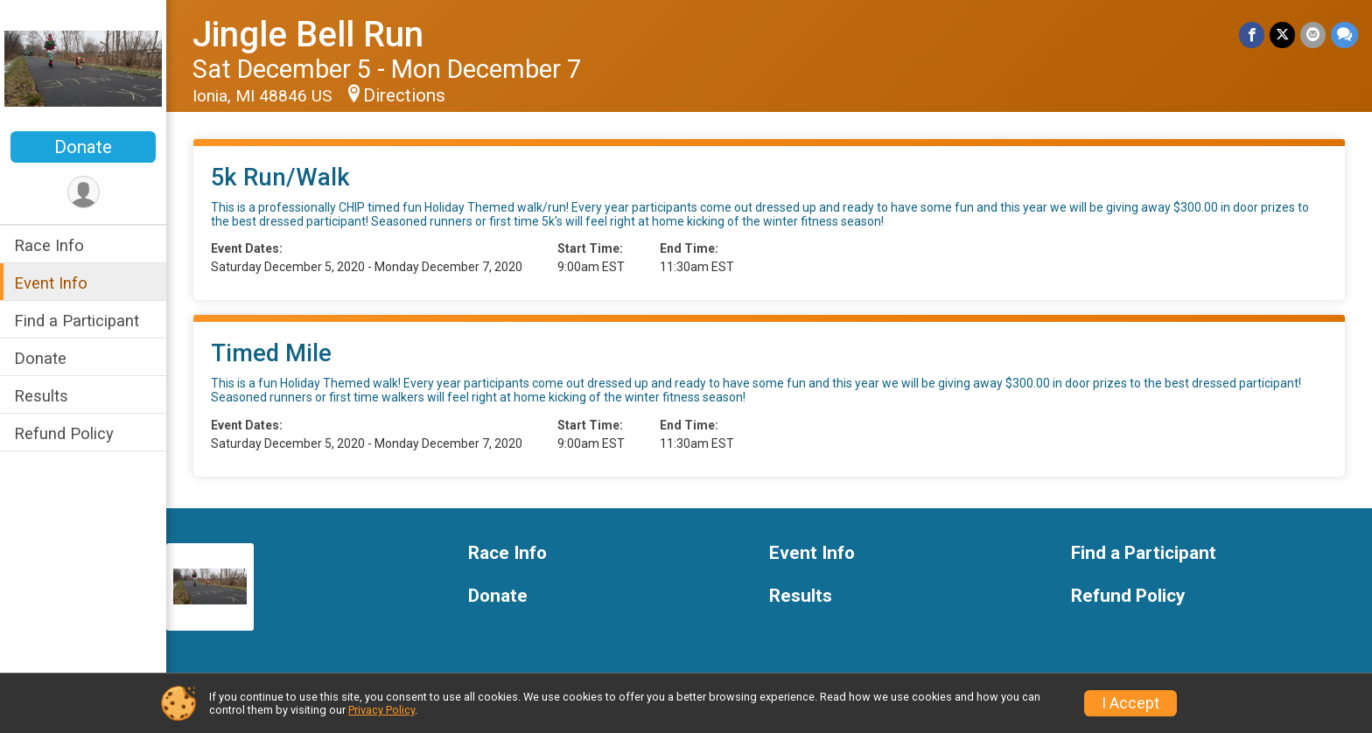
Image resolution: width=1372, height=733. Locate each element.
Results (41, 396)
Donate (83, 146)
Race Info (49, 245)
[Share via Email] (1313, 34)
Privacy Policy (381, 709)
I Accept (1130, 703)
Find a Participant (76, 320)
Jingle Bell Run (308, 34)
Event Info (51, 283)
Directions (404, 95)
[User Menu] (83, 192)
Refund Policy (64, 433)
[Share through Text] (1344, 34)
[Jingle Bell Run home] (83, 67)
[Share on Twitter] (1282, 34)
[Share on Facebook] (1251, 34)
